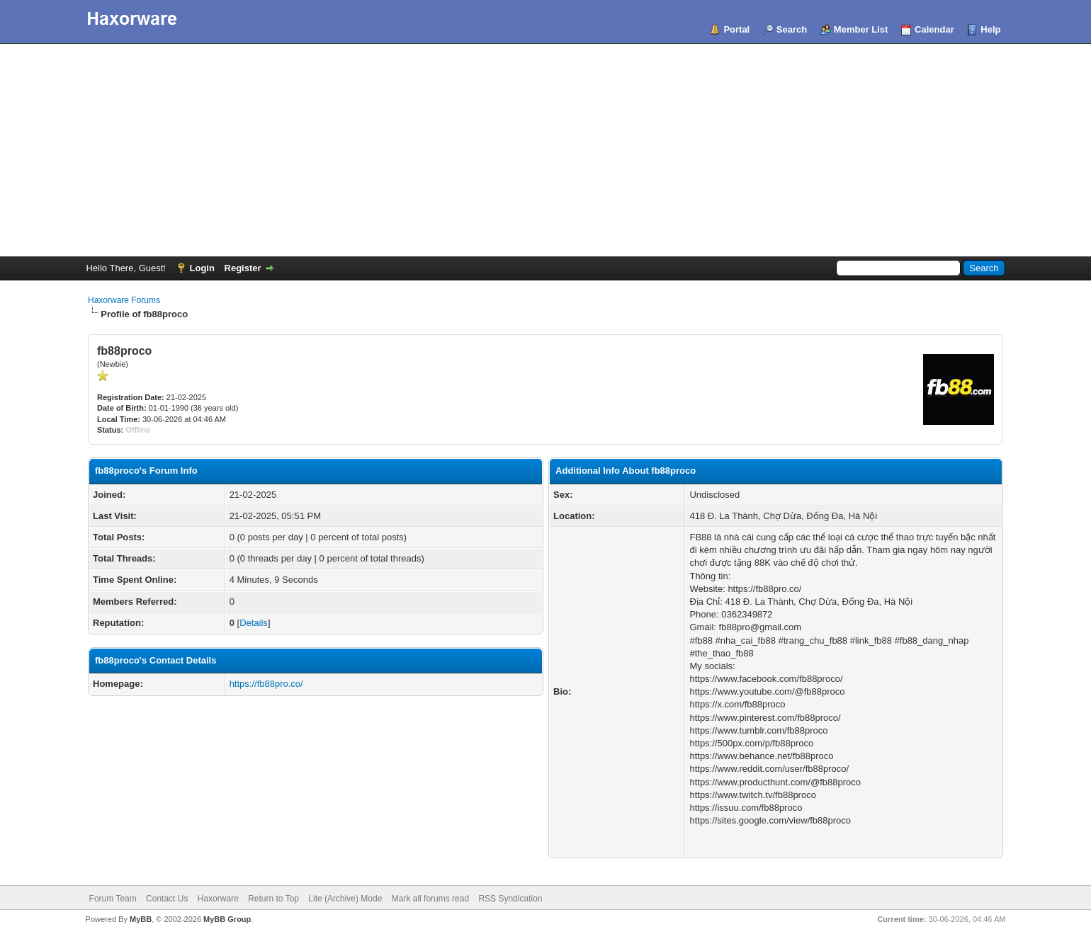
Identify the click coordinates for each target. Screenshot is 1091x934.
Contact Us (167, 899)
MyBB (141, 919)
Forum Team (113, 899)
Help (990, 29)
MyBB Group (227, 919)
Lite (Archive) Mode (345, 899)
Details (253, 622)
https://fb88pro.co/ (266, 683)
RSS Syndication (510, 899)
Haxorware (218, 899)
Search (791, 29)
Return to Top (273, 899)
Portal (736, 29)
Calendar (934, 29)
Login (202, 268)
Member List (861, 29)
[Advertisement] (545, 150)
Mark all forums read (430, 899)
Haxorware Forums (124, 300)
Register (243, 268)
